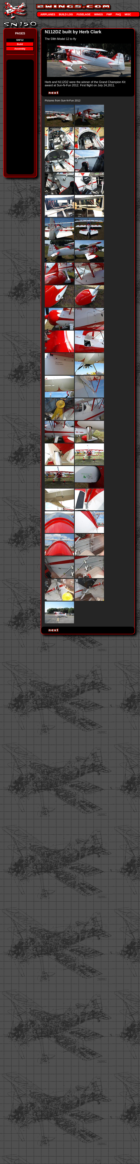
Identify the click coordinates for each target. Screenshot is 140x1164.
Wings (98, 14)
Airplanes (47, 14)
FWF (109, 14)
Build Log (66, 14)
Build (20, 44)
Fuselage (83, 14)
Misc (128, 14)
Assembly (19, 48)
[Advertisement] (21, 118)
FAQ (118, 14)
